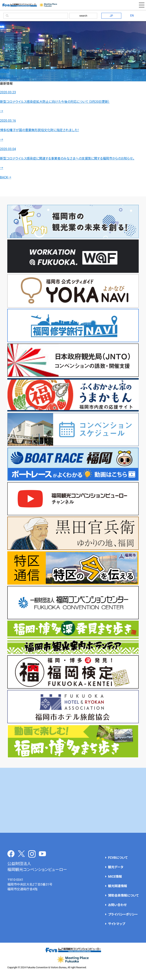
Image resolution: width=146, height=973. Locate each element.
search (83, 15)
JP (111, 15)
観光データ (115, 867)
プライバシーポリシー (123, 914)
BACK (5, 177)
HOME (4, 71)
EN (132, 15)
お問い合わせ (117, 905)
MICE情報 (115, 876)
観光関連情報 (117, 886)
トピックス (6, 76)
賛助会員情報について (123, 895)
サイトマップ (116, 924)
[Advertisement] (73, 800)
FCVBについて (118, 858)
